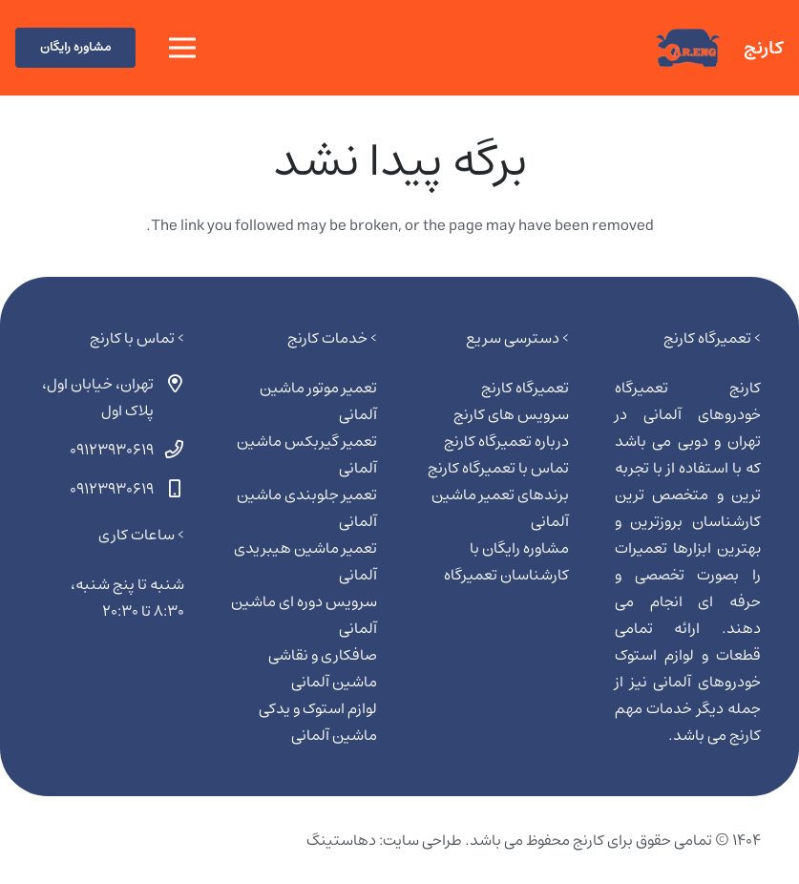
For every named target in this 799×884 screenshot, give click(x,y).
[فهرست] (182, 48)
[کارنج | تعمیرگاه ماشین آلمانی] (687, 48)
